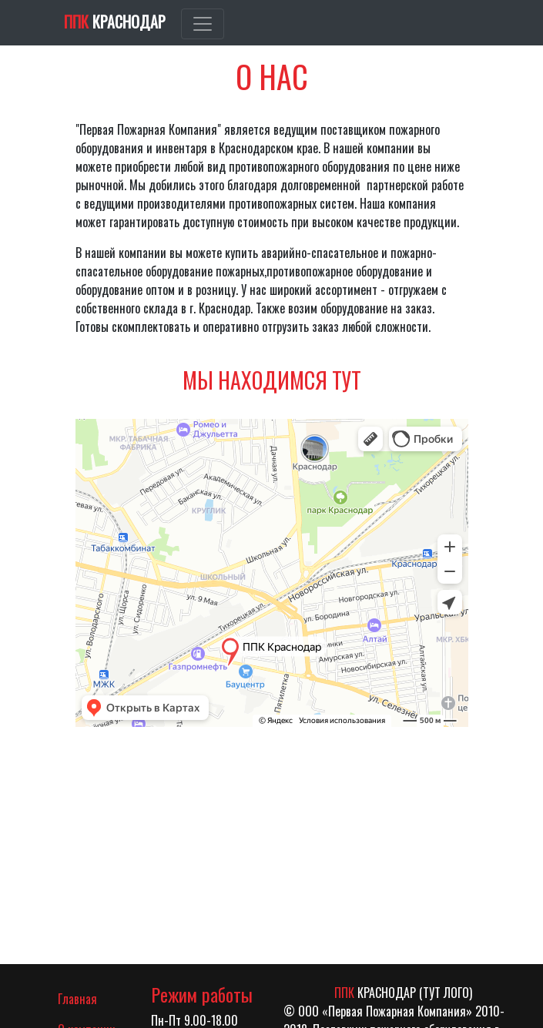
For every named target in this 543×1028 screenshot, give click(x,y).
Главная (93, 998)
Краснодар (115, 21)
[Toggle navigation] (202, 23)
